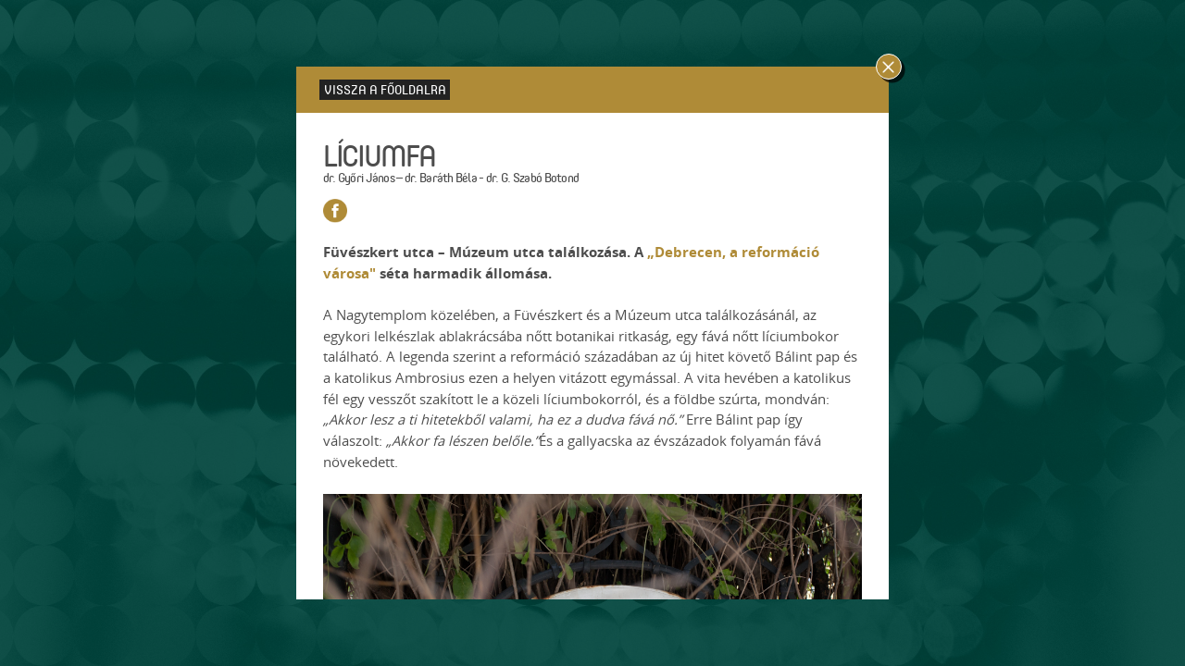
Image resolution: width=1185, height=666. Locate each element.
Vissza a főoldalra (385, 89)
